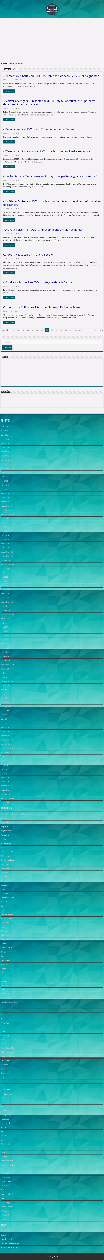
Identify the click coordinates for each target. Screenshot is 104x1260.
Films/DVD (5, 939)
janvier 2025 (5, 498)
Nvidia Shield (6, 1061)
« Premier (5, 330)
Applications (6, 831)
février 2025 (5, 493)
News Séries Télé (7, 1048)
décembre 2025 (7, 452)
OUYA (3, 1077)
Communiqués (6, 885)
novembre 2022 (7, 606)
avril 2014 (5, 690)
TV (2, 1190)
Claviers (4, 881)
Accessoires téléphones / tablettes (14, 814)
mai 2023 (4, 581)
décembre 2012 (7, 736)
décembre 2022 (7, 602)
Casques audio (7, 864)
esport (3, 927)
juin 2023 (4, 577)
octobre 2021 (6, 661)
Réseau (4, 1111)
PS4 (2, 1098)
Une (2, 1198)
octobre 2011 (6, 794)
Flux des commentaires (10, 1243)
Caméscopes (6, 856)
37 (52, 330)
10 (18, 330)
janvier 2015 (5, 686)
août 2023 (5, 569)
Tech (3, 1152)
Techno (4, 1157)
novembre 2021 (7, 656)
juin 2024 (4, 527)
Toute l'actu (5, 1186)
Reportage (5, 1106)
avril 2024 (5, 535)
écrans (3, 906)
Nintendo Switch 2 (8, 1056)
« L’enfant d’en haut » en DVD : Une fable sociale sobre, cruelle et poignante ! (51, 76)
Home (4, 63)
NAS (2, 1040)
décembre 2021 (7, 652)
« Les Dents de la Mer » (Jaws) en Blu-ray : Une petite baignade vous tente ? (50, 176)
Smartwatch (5, 1123)
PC (2, 1081)
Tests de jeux (6, 1177)
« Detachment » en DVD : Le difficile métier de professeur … (40, 129)
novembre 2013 (7, 702)
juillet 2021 (5, 673)
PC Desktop (5, 1090)
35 (42, 330)
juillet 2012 (5, 757)
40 (66, 330)
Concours (5, 889)
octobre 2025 (6, 460)
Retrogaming (6, 1115)
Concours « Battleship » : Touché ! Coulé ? (29, 254)
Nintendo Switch (7, 1052)
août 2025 (5, 468)
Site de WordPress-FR (9, 1248)
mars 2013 (5, 723)
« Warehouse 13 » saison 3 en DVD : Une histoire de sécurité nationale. (47, 151)
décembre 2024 (7, 502)
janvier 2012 (5, 782)
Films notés (5, 935)
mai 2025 (4, 481)
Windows (4, 1211)
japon (3, 977)
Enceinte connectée (8, 919)
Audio (3, 839)
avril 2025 (5, 485)
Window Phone (7, 1207)
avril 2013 (5, 719)
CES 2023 (4, 873)
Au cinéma (5, 835)
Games (3, 944)
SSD (2, 1132)
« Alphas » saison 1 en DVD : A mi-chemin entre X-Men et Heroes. (43, 229)
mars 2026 (5, 439)
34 (37, 330)
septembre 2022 (7, 615)
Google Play (5, 960)
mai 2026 (4, 431)
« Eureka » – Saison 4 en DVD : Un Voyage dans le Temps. (38, 282)
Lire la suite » (9, 91)
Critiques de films (8, 898)
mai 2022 (4, 631)
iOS (2, 973)
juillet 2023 (5, 573)
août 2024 (5, 519)
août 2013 (5, 711)
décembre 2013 (7, 698)
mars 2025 (5, 489)
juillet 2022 (5, 623)
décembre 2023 (7, 552)
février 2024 (5, 544)
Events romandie (7, 931)
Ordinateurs (5, 1073)
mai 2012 (4, 765)
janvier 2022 (5, 648)
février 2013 (5, 727)
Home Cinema (6, 969)
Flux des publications (9, 1239)
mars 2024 (5, 539)
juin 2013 (4, 715)
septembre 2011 (7, 798)
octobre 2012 (6, 744)
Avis (2, 848)
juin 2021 (4, 677)
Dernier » (77, 330)
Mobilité (4, 1031)
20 (23, 330)
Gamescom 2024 (7, 948)
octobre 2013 (6, 706)
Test (2, 1169)
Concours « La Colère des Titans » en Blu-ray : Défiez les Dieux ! (42, 307)
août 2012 (5, 752)
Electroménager (7, 914)
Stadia (3, 1136)
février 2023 (5, 594)
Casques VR (5, 868)
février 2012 (5, 777)
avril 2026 (5, 435)
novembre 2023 (7, 556)
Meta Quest (5, 1023)
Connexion (5, 1235)
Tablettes (4, 1148)
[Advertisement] (52, 40)
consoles (4, 893)
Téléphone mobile (8, 1165)
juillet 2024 (5, 523)
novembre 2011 (7, 790)
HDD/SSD (4, 964)
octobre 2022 (6, 610)
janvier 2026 (5, 447)
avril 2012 (5, 769)
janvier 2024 (5, 548)
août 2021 (5, 669)
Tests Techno (6, 1182)
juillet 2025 (5, 473)
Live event (5, 998)
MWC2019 (5, 1035)
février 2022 (5, 644)
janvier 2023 (5, 598)
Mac (2, 1006)
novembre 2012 (7, 740)
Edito (3, 910)
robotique (5, 1119)
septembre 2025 (7, 464)
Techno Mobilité (7, 1161)
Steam (3, 1140)
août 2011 (5, 803)
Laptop (4, 985)
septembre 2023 (7, 564)
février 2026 (5, 443)
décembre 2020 (7, 681)
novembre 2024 (7, 506)
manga (3, 1019)
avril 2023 (5, 585)
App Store (5, 822)
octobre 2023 (6, 560)
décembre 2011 (7, 786)
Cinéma (4, 877)
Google (4, 956)
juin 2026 (4, 427)
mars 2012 (5, 773)
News (3, 1044)
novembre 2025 (7, 456)
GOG (3, 952)
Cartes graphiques (8, 860)
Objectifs (4, 1065)
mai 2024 (4, 531)
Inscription (5, 1231)
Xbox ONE (5, 1215)
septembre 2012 (7, 748)
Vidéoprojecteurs (7, 1203)
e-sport (4, 902)
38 (57, 330)
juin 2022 (4, 627)
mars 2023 (5, 590)
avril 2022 (5, 635)
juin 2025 (4, 477)
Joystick (4, 981)
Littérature (5, 994)
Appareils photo (7, 827)
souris (3, 1127)
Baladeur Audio (7, 852)
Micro (3, 1027)
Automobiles (6, 843)
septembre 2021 (7, 665)
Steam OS (5, 1144)
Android (4, 818)
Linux (3, 990)
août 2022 (5, 619)
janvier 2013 (5, 732)
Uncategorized (7, 1194)
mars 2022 (5, 640)
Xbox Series (5, 1219)
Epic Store (5, 923)
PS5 (2, 1102)
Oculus (3, 1069)
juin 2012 (4, 761)
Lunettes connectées (9, 1002)
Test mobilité (6, 1173)
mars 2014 (5, 694)
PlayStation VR (6, 1094)
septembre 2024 (7, 514)
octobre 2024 (6, 510)
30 (28, 330)
